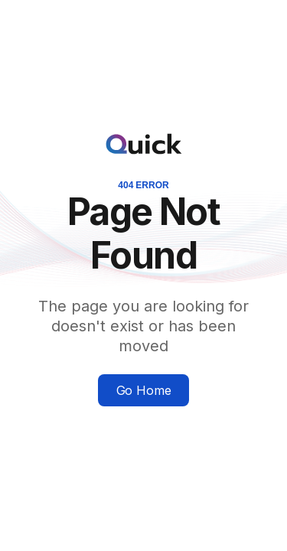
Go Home (143, 390)
